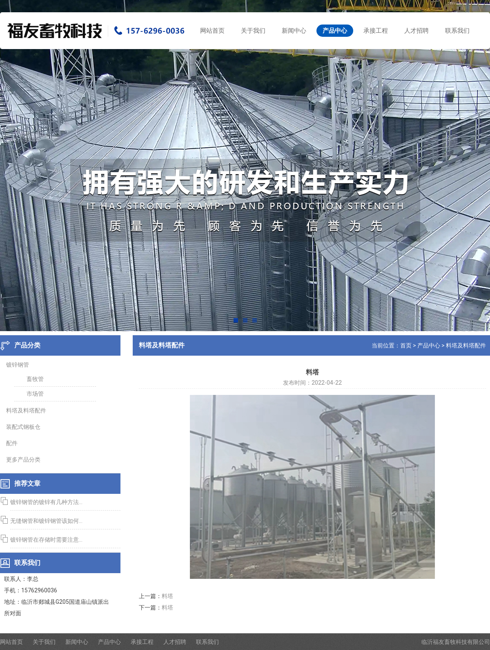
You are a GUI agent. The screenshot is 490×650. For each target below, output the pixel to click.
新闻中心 (294, 30)
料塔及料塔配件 (467, 345)
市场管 (33, 393)
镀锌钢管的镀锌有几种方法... (45, 502)
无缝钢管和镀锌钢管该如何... (45, 521)
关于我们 (253, 30)
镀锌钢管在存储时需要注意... (45, 539)
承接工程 (375, 30)
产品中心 (335, 30)
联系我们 (457, 30)
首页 (407, 345)
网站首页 (212, 30)
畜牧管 (33, 379)
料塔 (168, 596)
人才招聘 (416, 30)
